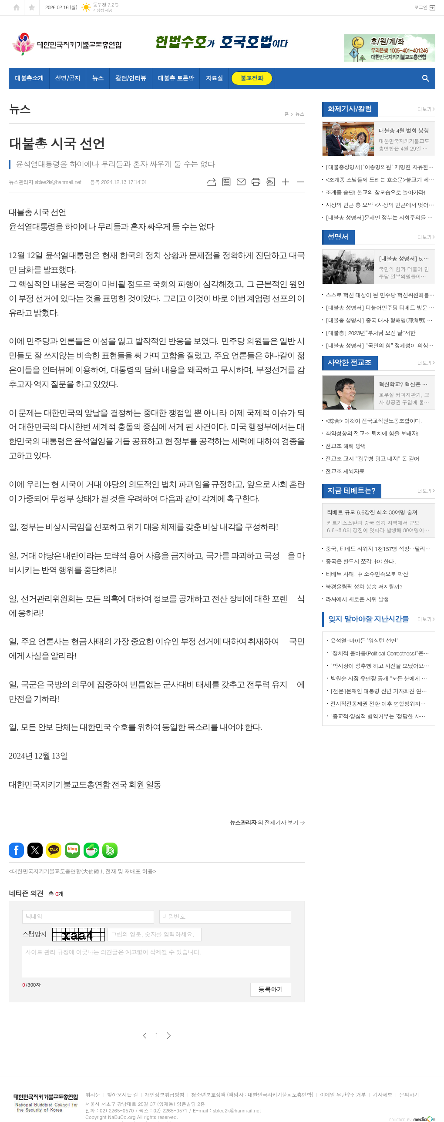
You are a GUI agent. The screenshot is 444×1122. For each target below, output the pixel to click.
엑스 (35, 850)
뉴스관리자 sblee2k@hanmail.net (45, 181)
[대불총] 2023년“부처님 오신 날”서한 (370, 333)
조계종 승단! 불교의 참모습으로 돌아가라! (375, 192)
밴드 (110, 850)
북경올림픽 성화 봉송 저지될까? (364, 586)
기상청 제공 (102, 10)
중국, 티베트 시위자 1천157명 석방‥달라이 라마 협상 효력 (380, 548)
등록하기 (271, 989)
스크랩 (270, 182)
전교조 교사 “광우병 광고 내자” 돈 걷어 (372, 458)
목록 (226, 182)
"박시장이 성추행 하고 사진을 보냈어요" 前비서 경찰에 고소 (380, 666)
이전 (145, 1036)
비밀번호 (173, 916)
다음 (169, 1036)
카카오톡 (53, 850)
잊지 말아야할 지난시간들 (368, 619)
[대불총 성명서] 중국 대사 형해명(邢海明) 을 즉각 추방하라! (380, 320)
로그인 (420, 7)
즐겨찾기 (31, 7)
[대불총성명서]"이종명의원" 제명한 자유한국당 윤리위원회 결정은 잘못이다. (380, 167)
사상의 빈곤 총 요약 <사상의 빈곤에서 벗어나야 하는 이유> (380, 205)
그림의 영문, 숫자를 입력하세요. (152, 934)
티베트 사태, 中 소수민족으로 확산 (367, 574)
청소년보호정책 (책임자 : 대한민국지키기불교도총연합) (252, 1095)
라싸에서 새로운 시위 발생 (357, 599)
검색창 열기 (424, 78)
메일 (241, 182)
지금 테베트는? (351, 490)
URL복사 (211, 182)
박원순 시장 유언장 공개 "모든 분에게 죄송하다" (380, 678)
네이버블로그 (72, 850)
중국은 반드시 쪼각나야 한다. (361, 561)
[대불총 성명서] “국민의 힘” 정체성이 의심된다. (380, 345)
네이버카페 (91, 850)
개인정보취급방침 (164, 1095)
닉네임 (33, 916)
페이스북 (16, 850)
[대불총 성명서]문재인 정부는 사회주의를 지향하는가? (380, 217)
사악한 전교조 (349, 362)
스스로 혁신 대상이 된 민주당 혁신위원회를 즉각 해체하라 (380, 295)
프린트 (256, 182)
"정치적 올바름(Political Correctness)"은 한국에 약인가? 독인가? (380, 653)
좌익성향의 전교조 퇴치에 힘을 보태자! (372, 433)
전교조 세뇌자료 (345, 471)
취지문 (92, 1095)
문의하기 (409, 1095)
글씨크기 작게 (300, 182)
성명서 (337, 237)
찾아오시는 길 (122, 1095)
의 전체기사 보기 (264, 822)
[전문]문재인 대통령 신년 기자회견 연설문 (380, 691)
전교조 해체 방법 (346, 446)
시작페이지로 (16, 7)
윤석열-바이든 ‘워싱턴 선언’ (363, 640)
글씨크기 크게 (285, 182)
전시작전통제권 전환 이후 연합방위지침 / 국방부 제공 (380, 703)
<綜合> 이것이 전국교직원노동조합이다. (374, 421)
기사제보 (382, 1095)
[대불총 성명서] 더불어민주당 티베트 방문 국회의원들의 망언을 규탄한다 (380, 307)
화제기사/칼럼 (349, 109)
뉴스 (299, 114)
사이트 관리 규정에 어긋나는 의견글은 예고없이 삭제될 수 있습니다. (113, 952)
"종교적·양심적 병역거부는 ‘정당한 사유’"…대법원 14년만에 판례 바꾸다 (380, 716)
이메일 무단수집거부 (343, 1095)
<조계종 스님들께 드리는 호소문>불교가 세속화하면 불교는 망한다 (380, 179)
